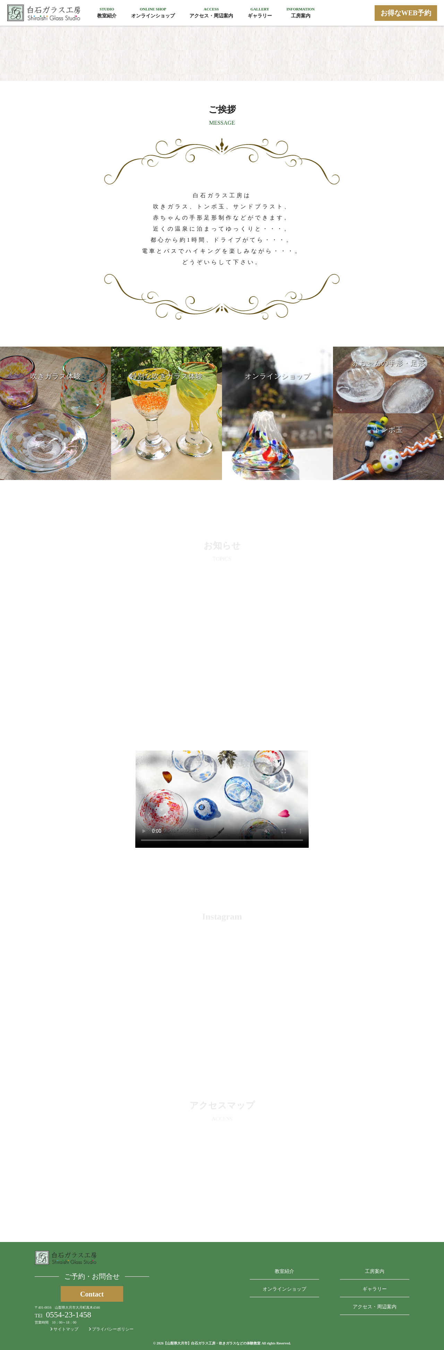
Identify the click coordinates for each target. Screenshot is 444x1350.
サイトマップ (64, 1329)
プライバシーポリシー (111, 1329)
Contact (92, 1294)
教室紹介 (284, 1271)
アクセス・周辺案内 (374, 1306)
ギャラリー (374, 1289)
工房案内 (374, 1271)
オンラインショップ (284, 1289)
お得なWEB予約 (406, 13)
